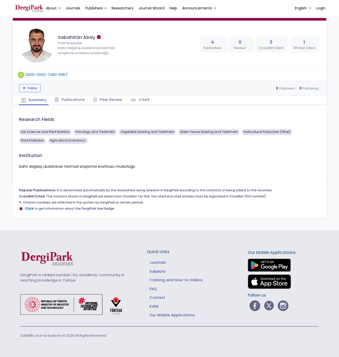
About (51, 8)
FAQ (153, 288)
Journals (73, 8)
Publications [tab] (71, 99)
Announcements (197, 8)
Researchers (122, 8)
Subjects (157, 271)
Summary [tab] (34, 99)
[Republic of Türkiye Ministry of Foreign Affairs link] (74, 303)
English (301, 8)
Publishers (94, 8)
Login (321, 8)
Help (173, 8)
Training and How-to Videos (176, 279)
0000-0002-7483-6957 (46, 74)
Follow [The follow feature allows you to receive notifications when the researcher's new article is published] (32, 88)
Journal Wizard (151, 8)
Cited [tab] (145, 99)
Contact (157, 297)
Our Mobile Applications (172, 314)
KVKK (154, 305)
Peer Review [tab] (109, 99)
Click (29, 208)
